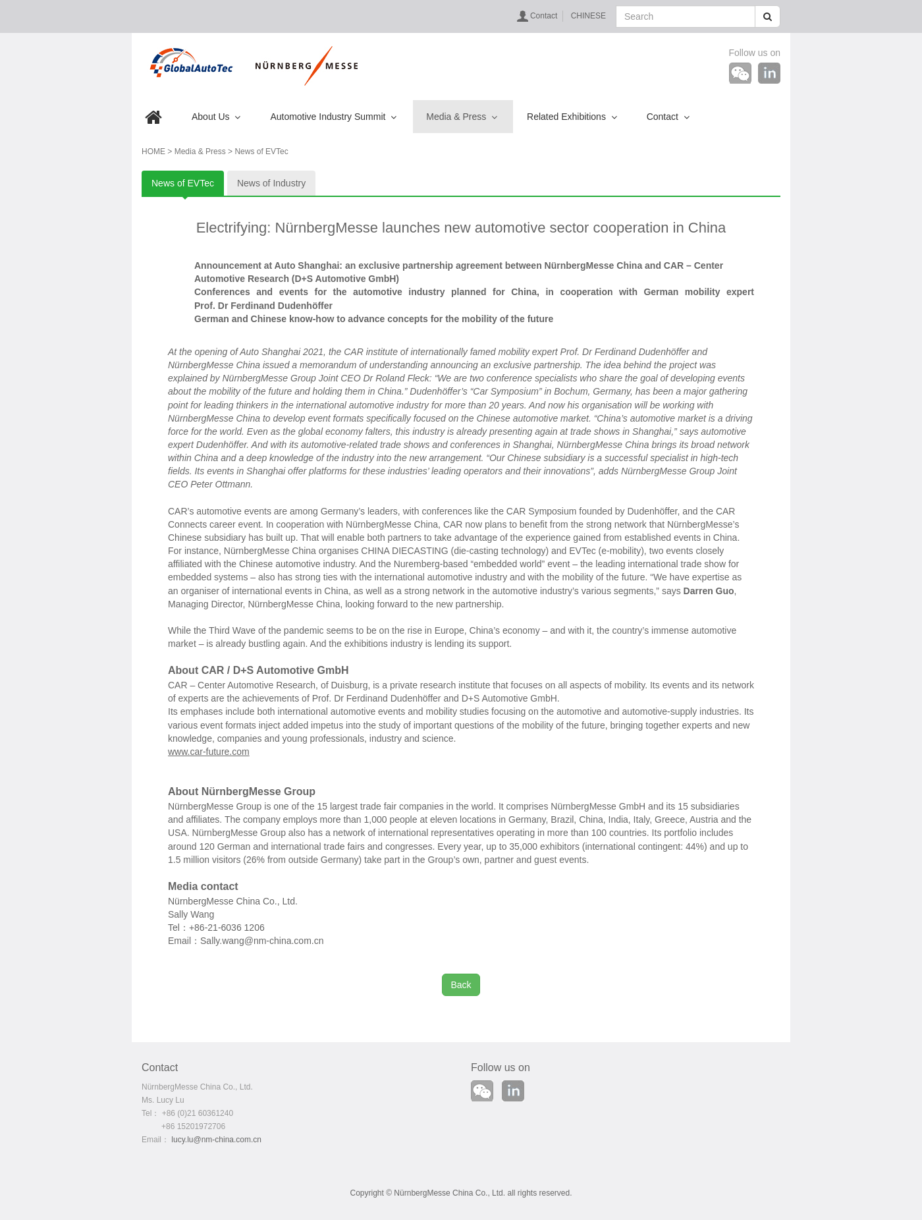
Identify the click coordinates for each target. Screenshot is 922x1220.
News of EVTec (182, 183)
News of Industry (271, 183)
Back (460, 985)
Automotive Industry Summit (333, 116)
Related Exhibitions (572, 116)
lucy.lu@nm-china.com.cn (216, 1139)
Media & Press (461, 116)
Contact (543, 15)
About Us (216, 116)
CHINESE (588, 15)
